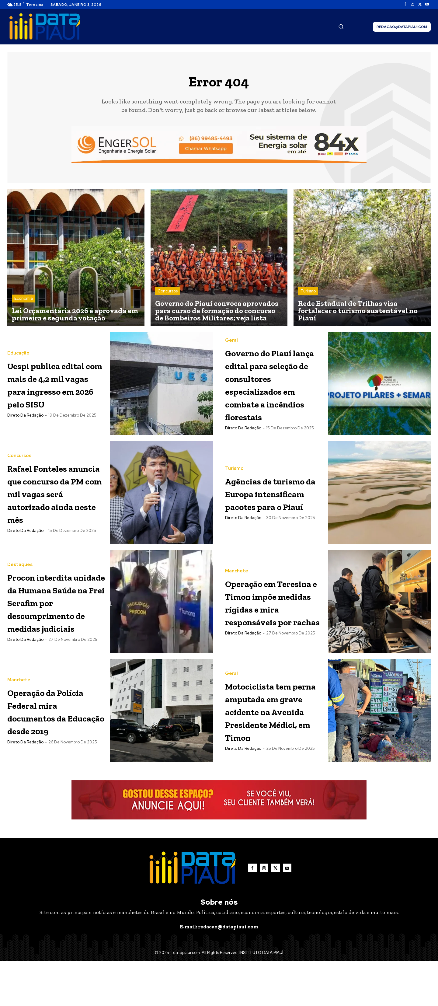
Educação (18, 350)
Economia (23, 301)
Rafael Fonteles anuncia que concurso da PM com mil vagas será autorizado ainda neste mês (52, 510)
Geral (231, 337)
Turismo (308, 294)
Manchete (236, 575)
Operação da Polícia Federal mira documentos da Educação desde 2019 (51, 741)
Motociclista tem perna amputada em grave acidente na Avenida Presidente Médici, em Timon (273, 748)
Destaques (20, 569)
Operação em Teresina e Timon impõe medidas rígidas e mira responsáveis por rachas (273, 618)
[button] (341, 26)
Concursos (168, 294)
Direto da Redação (25, 424)
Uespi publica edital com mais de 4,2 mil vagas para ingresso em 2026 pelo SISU (55, 387)
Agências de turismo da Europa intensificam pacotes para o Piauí (266, 510)
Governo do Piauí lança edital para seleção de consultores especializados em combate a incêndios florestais (273, 393)
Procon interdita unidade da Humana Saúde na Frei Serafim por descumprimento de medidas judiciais (56, 625)
